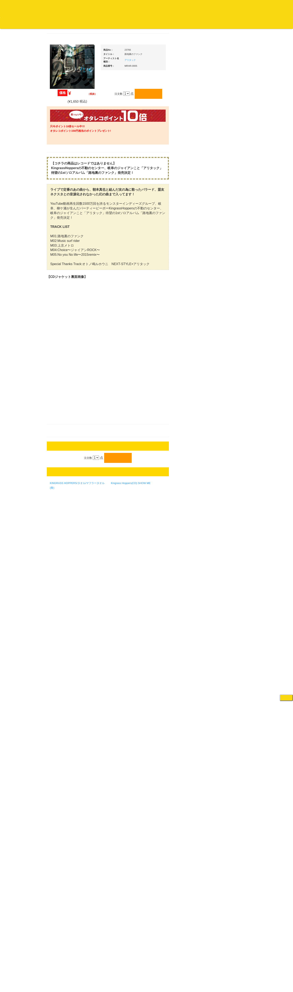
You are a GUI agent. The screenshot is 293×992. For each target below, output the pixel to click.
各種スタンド (222, 451)
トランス (58, 362)
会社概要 (102, 23)
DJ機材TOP (28, 23)
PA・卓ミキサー (223, 503)
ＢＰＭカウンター (224, 459)
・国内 (60, 153)
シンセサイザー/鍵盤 (226, 626)
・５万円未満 (225, 294)
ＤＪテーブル (222, 372)
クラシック (59, 193)
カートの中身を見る (126, 23)
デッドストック (62, 448)
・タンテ (222, 268)
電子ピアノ (220, 654)
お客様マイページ (156, 23)
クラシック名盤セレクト (67, 200)
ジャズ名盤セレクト (65, 176)
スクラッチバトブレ (65, 161)
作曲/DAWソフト (227, 545)
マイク (218, 443)
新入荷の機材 (222, 222)
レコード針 (220, 348)
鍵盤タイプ (223, 591)
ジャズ (57, 169)
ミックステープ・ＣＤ (66, 464)
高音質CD (59, 217)
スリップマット (223, 356)
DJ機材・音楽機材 (256, 23)
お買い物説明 (47, 23)
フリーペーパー (62, 539)
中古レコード (61, 456)
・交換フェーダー (227, 341)
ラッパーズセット (227, 565)
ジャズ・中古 (61, 185)
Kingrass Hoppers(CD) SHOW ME (169, 514)
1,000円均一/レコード (66, 440)
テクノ (57, 354)
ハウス (57, 346)
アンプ (218, 487)
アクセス (114, 973)
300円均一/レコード (65, 424)
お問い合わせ (85, 23)
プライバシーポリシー (180, 973)
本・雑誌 (58, 530)
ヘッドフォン (222, 365)
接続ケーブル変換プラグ (228, 435)
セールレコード (62, 416)
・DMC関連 (63, 308)
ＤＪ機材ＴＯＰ (223, 206)
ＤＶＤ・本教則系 (224, 495)
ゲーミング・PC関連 (226, 670)
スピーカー (220, 412)
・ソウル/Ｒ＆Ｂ (65, 322)
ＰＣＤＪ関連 (222, 253)
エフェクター (222, 662)
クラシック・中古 (63, 208)
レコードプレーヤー (226, 479)
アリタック (168, 60)
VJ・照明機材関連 (224, 511)
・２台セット (225, 276)
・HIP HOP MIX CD (67, 300)
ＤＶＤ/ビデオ (61, 495)
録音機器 (219, 618)
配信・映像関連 (223, 519)
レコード (232, 23)
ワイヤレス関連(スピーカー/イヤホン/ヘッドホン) (228, 424)
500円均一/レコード (65, 432)
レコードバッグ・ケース (228, 404)
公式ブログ (66, 23)
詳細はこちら (58, 730)
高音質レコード (62, 224)
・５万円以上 (225, 302)
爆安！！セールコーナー (228, 214)
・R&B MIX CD (65, 330)
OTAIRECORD (145, 984)
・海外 (60, 145)
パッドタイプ (225, 599)
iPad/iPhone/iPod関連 (226, 380)
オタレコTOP (9, 23)
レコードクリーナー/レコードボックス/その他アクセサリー (66, 507)
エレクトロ (59, 338)
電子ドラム (220, 646)
